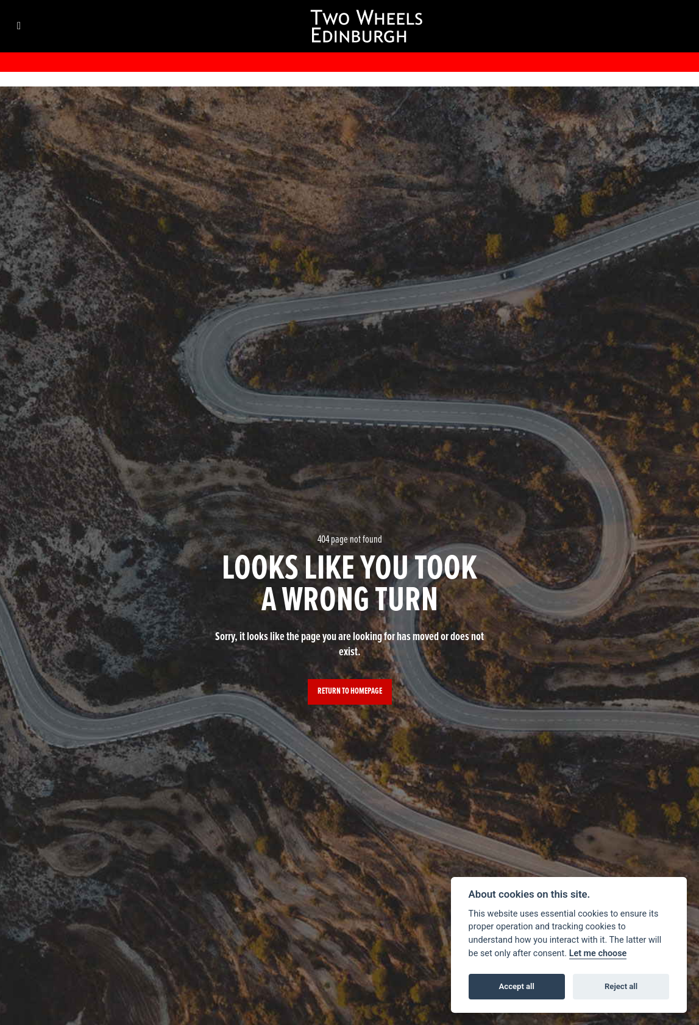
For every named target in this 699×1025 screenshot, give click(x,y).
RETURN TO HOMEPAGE (350, 691)
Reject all (621, 986)
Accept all (516, 986)
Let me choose (598, 953)
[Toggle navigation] (19, 26)
